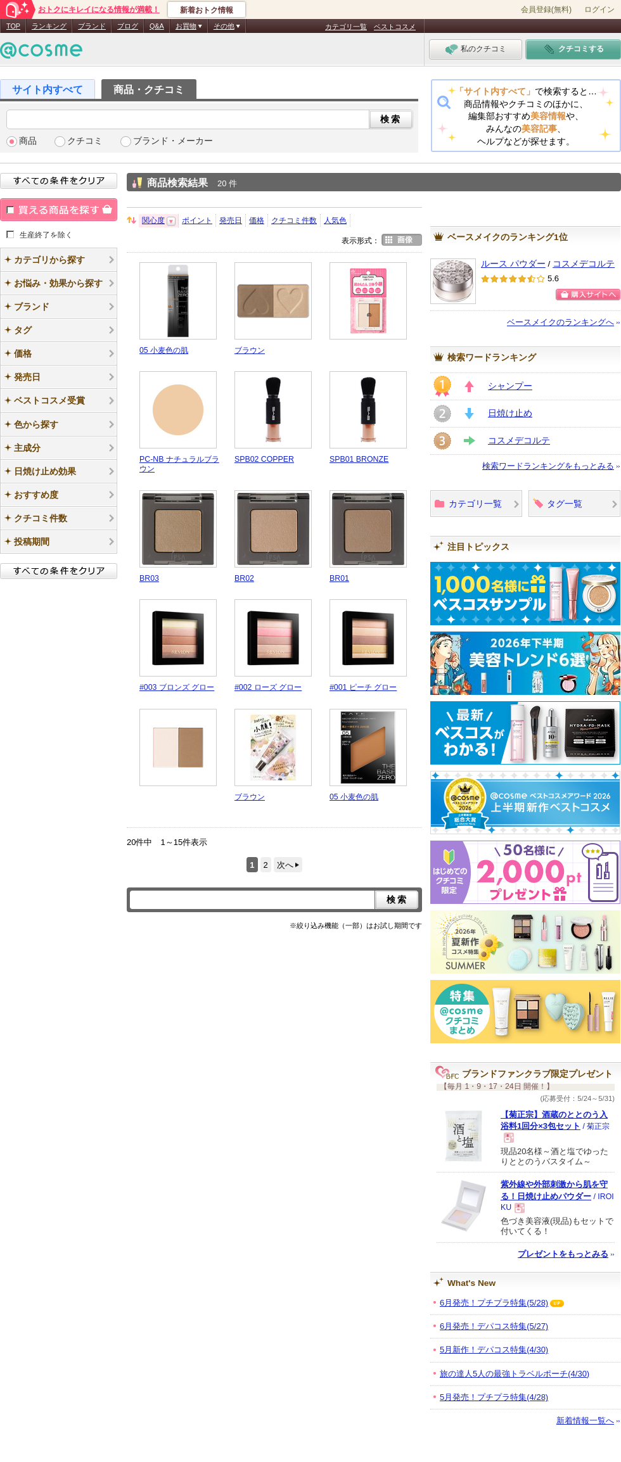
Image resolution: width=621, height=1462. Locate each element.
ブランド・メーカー (173, 141)
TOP (13, 26)
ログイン (599, 9)
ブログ (127, 26)
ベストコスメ (395, 26)
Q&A (157, 26)
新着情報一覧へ (585, 1420)
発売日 (230, 220)
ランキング (49, 26)
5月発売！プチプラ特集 (494, 1397)
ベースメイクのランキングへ (560, 322)
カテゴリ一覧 (346, 26)
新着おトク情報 (206, 10)
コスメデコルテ (584, 264)
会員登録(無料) (546, 9)
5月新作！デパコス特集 (494, 1349)
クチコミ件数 (294, 220)
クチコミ (85, 141)
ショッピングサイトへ (588, 294)
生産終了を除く (46, 234)
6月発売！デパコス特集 (494, 1326)
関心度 (153, 220)
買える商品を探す (58, 209)
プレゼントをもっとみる (563, 1254)
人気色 (335, 220)
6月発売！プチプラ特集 (494, 1302)
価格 (256, 220)
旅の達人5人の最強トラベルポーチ (514, 1373)
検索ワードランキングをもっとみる (548, 466)
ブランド (92, 26)
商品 (28, 141)
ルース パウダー (513, 264)
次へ (285, 865)
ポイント (197, 220)
